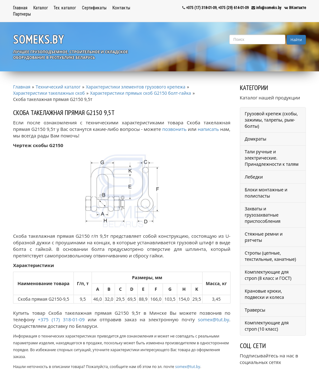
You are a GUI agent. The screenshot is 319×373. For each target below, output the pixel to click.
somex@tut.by (213, 319)
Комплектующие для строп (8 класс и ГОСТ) (268, 275)
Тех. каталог (65, 7)
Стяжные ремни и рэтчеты (264, 237)
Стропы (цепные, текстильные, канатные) (270, 256)
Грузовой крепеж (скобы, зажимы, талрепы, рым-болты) (271, 120)
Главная (20, 7)
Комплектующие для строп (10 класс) (267, 326)
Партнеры (22, 14)
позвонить (174, 129)
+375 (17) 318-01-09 (201, 8)
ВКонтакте (297, 8)
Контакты (121, 7)
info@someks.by (268, 8)
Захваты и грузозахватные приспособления (263, 215)
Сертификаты (94, 7)
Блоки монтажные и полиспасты (266, 193)
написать (208, 129)
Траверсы (255, 310)
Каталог (40, 7)
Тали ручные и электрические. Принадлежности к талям (272, 158)
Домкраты (255, 139)
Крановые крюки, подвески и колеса (264, 294)
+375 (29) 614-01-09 (233, 8)
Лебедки (254, 177)
